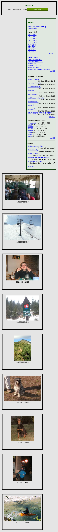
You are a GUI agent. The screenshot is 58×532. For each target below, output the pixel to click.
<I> (40, 65)
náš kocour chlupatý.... (36, 98)
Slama (30, 134)
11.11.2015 (32, 42)
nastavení (31, 166)
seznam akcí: (33, 57)
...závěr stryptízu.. (34, 87)
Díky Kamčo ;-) (33, 102)
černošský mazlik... (35, 83)
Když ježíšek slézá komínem (38, 157)
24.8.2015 (32, 52)
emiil (30, 125)
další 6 (52, 71)
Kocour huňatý (33, 79)
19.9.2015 (32, 48)
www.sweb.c (32, 123)
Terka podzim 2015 (35, 60)
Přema (30, 129)
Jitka (30, 132)
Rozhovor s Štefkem (35, 161)
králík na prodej (33, 67)
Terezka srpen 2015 (35, 62)
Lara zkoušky (33, 150)
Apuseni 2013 (33, 65)
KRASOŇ (31, 109)
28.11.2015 (32, 35)
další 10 (52, 53)
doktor (30, 130)
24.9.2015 (32, 44)
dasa (30, 136)
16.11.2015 (32, 40)
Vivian (30, 127)
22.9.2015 (32, 46)
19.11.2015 (32, 37)
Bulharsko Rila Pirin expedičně (39, 69)
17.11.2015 (32, 38)
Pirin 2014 (32, 63)
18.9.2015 (32, 50)
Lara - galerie (32, 28)
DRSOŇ (31, 105)
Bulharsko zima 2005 (35, 146)
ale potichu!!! (33, 94)
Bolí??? (31, 90)
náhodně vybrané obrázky (37, 27)
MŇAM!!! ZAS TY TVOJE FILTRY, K (41, 113)
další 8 (52, 138)
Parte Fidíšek (33, 154)
